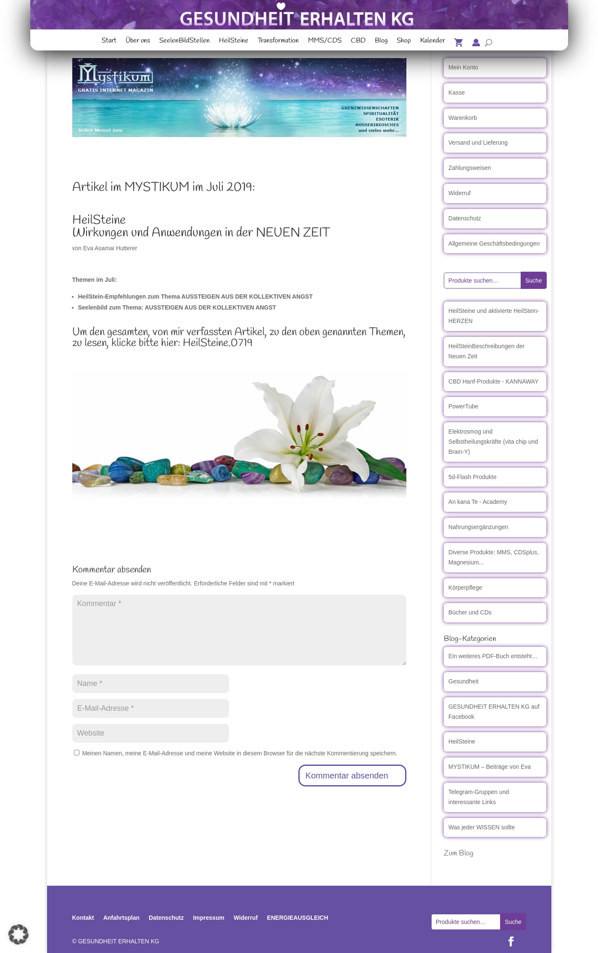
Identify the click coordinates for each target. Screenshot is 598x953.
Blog (381, 41)
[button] (18, 934)
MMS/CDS (325, 41)
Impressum (208, 917)
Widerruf (459, 193)
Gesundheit (463, 681)
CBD (358, 41)
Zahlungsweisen (469, 167)
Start (109, 41)
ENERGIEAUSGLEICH (297, 917)
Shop (404, 41)
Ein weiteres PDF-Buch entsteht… (492, 656)
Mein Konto (463, 67)
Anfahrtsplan (121, 917)
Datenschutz (464, 218)
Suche (533, 280)
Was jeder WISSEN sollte (481, 827)
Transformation (278, 41)
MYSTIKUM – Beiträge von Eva (489, 766)
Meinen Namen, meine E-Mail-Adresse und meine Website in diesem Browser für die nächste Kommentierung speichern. (239, 753)
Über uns (138, 41)
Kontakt (83, 917)
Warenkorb (462, 117)
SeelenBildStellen (184, 41)
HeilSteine (233, 41)
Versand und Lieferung (478, 142)
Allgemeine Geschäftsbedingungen (494, 243)
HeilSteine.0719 (218, 343)
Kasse (456, 92)
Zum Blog (458, 853)
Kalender (432, 41)
